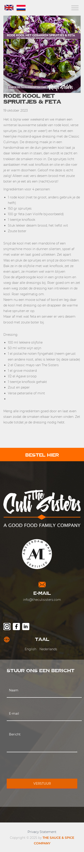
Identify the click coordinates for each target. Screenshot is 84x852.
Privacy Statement (42, 832)
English (30, 649)
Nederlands (48, 649)
